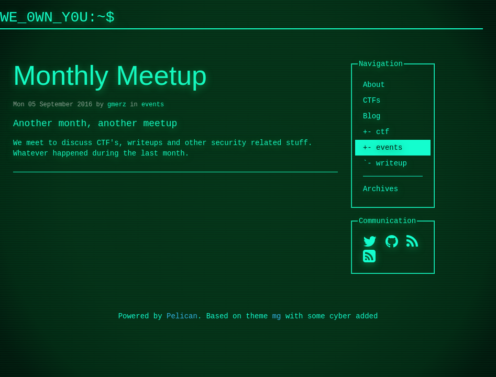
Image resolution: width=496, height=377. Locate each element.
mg (276, 316)
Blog (372, 116)
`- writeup (385, 163)
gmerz (116, 104)
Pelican (182, 316)
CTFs (372, 100)
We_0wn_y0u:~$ (57, 16)
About (374, 85)
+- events (383, 147)
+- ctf (376, 132)
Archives (380, 189)
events (152, 104)
